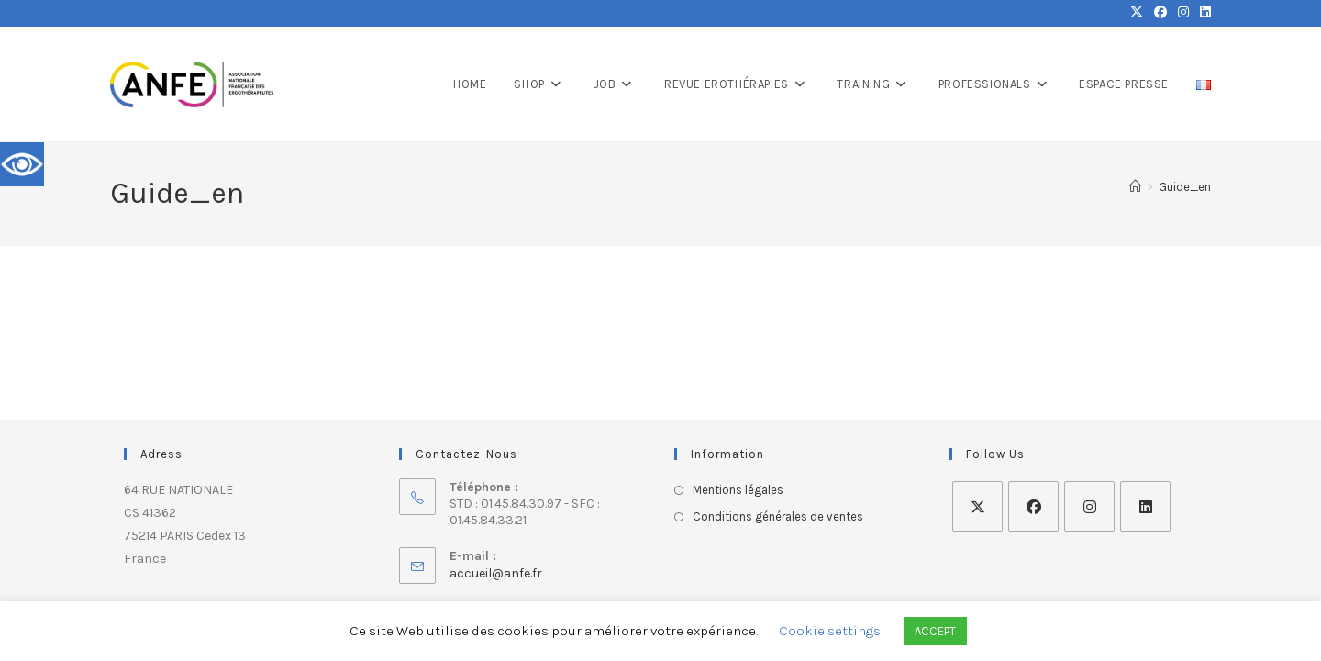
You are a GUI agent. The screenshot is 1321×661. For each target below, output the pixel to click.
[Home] (1135, 187)
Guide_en (1185, 187)
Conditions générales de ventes (778, 516)
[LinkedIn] (1145, 506)
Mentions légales (738, 490)
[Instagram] (1089, 506)
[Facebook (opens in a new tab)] (1160, 13)
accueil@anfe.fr (496, 573)
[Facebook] (1033, 506)
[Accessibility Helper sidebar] (22, 164)
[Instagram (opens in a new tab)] (1183, 13)
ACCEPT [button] (935, 631)
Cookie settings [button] (830, 630)
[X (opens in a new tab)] (1137, 13)
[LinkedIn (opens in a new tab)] (1202, 13)
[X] (977, 506)
